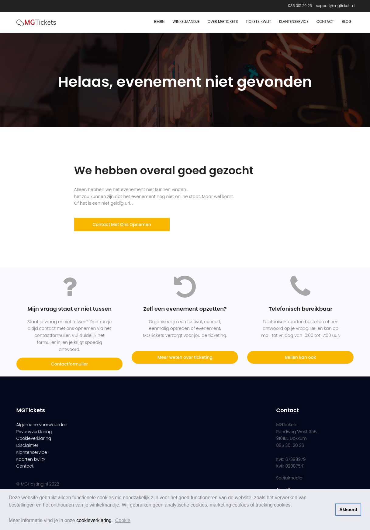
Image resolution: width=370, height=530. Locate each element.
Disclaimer (27, 445)
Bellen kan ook (300, 357)
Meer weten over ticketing (185, 357)
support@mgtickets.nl (335, 5)
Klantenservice (294, 21)
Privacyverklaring (34, 432)
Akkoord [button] (348, 509)
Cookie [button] (122, 520)
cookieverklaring (94, 520)
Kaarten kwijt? (30, 459)
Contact (325, 21)
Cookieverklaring (33, 438)
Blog (346, 21)
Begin (159, 21)
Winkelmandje (186, 21)
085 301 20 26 (300, 5)
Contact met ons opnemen (122, 224)
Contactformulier (69, 364)
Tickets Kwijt (258, 21)
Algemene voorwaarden (41, 425)
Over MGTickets (223, 21)
